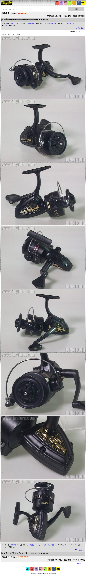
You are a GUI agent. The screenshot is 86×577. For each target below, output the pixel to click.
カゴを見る (79, 28)
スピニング (14, 23)
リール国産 (30, 23)
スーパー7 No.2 (70, 23)
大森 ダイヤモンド (49, 23)
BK (6, 25)
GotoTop (79, 563)
